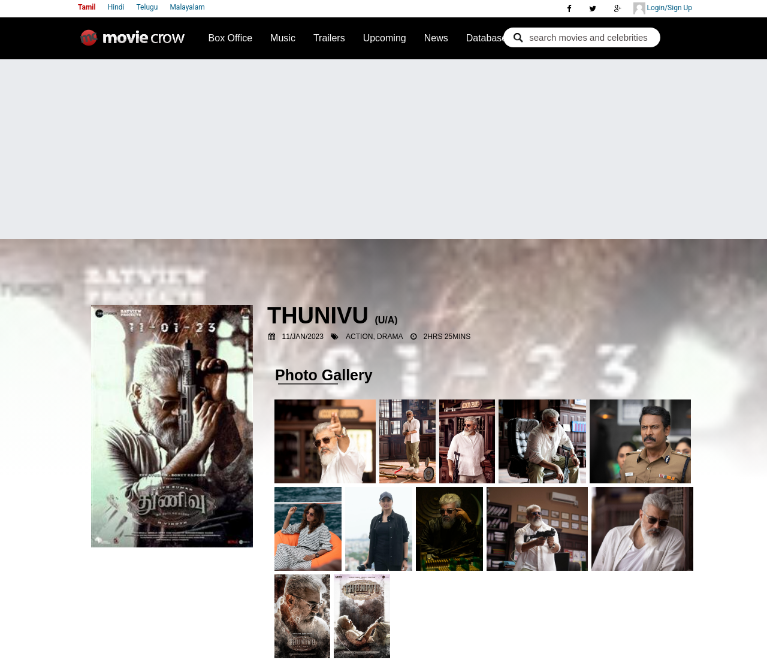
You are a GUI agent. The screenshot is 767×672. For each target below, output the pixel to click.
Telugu (147, 7)
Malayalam (187, 7)
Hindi (116, 7)
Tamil (87, 7)
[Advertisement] (383, 149)
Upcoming (384, 38)
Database (487, 38)
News (436, 38)
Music (282, 38)
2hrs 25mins (447, 336)
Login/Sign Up (662, 8)
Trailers (329, 38)
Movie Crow (135, 42)
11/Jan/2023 (303, 336)
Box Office (231, 38)
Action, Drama (374, 336)
